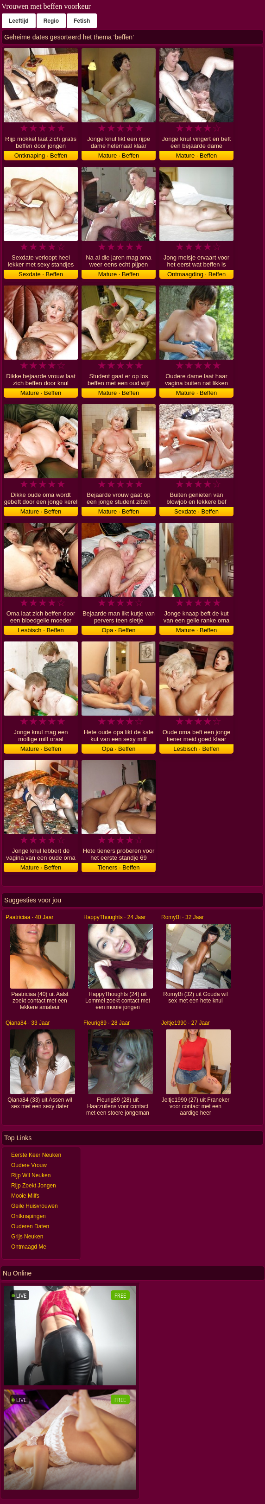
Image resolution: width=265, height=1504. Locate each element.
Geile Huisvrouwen (34, 1206)
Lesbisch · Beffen (41, 630)
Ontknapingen (28, 1216)
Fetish (82, 21)
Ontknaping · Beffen (41, 155)
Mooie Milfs (25, 1196)
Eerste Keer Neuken (36, 1155)
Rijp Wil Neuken (30, 1175)
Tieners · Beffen (118, 867)
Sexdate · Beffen (41, 274)
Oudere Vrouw (29, 1165)
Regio (51, 21)
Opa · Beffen (119, 630)
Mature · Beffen (118, 155)
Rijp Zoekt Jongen (33, 1185)
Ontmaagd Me (28, 1247)
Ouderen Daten (30, 1226)
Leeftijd (19, 21)
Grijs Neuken (27, 1236)
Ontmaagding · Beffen (196, 274)
